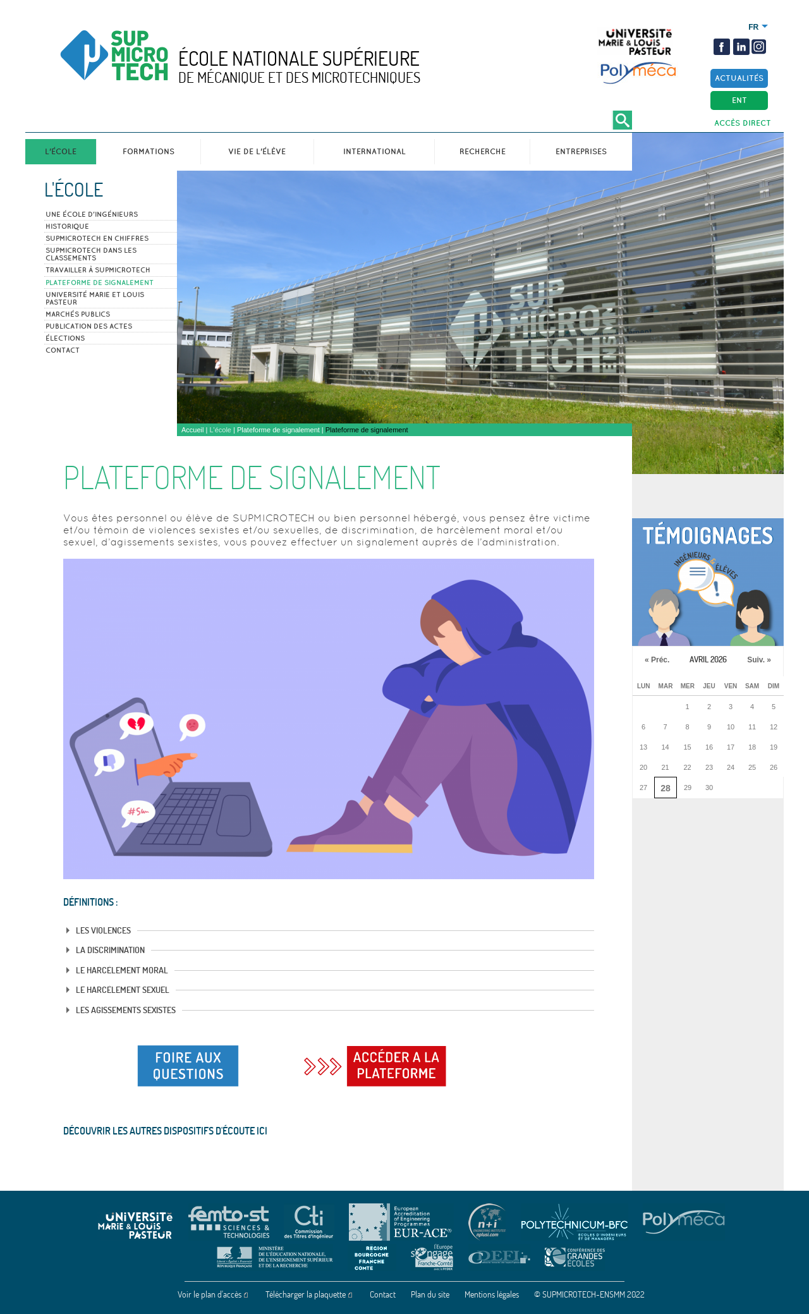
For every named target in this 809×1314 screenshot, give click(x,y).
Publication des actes (89, 326)
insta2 (758, 47)
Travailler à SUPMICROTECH (98, 270)
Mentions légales (492, 1294)
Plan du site (430, 1294)
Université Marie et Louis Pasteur (95, 298)
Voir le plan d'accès (209, 1294)
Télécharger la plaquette (305, 1294)
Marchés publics (78, 314)
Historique (67, 226)
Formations (148, 151)
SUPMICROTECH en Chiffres (97, 238)
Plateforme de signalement (100, 282)
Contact (63, 350)
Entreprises (581, 151)
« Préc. (657, 659)
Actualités (739, 78)
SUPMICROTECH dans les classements (91, 254)
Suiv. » (759, 659)
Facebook (722, 47)
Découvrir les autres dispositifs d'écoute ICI (165, 1131)
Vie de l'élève (257, 151)
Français (753, 27)
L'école (60, 151)
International (374, 151)
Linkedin (741, 47)
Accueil (192, 430)
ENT (739, 100)
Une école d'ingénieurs (92, 214)
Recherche (482, 151)
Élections (65, 338)
